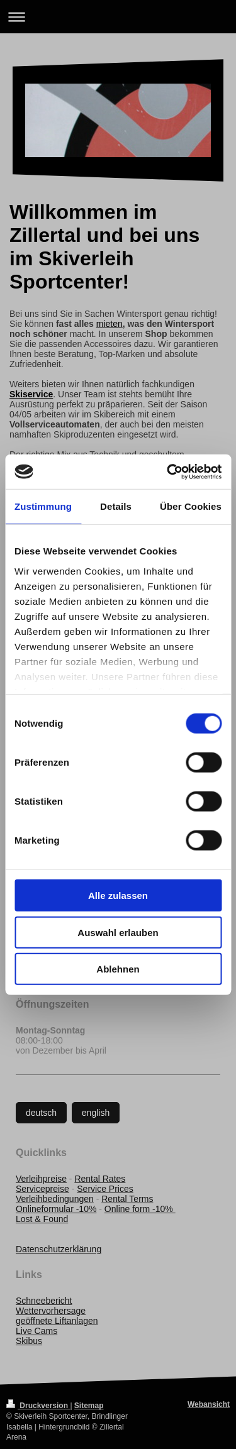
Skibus (29, 1341)
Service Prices (105, 1189)
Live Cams (36, 1331)
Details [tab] (116, 506)
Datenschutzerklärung (58, 1249)
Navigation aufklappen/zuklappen (118, 16)
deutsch (41, 1113)
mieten (109, 324)
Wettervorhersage (51, 1311)
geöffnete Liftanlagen (57, 1321)
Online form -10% (140, 1209)
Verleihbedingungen (55, 1199)
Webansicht (209, 1404)
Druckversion (38, 1405)
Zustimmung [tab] (43, 506)
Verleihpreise (41, 1179)
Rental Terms (127, 1199)
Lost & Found (42, 1219)
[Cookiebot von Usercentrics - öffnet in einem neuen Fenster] (168, 471)
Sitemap (89, 1405)
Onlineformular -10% (56, 1209)
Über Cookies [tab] (191, 506)
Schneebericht (44, 1301)
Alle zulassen (118, 895)
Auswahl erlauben (117, 932)
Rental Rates (99, 1179)
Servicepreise (42, 1189)
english (96, 1113)
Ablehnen (117, 969)
